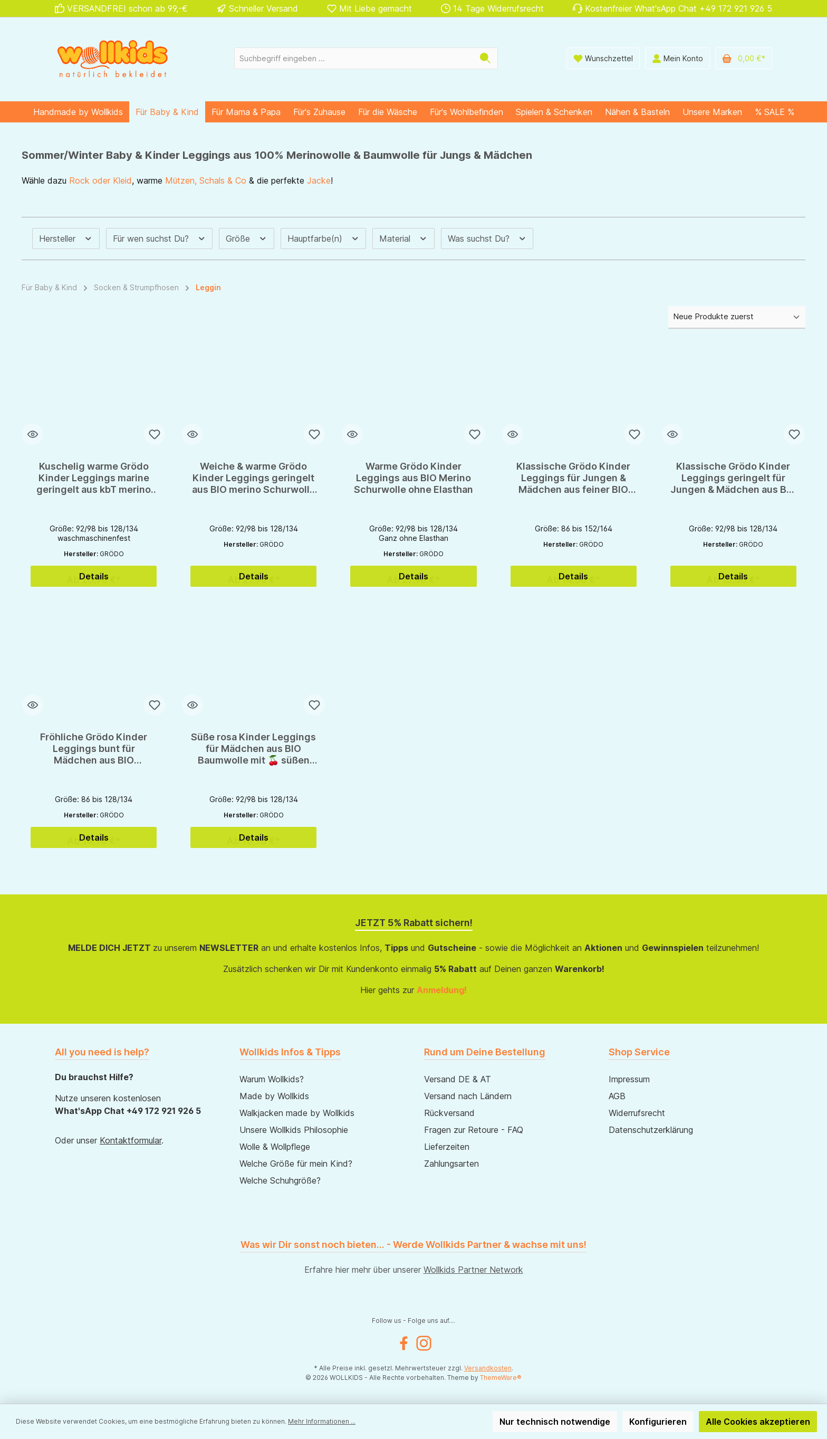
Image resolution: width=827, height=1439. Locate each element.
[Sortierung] (736, 317)
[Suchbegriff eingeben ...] (354, 58)
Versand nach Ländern (468, 1096)
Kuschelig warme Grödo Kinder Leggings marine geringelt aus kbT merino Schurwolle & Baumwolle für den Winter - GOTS (93, 478)
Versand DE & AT (457, 1079)
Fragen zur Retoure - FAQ (473, 1129)
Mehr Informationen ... (321, 1421)
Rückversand (449, 1113)
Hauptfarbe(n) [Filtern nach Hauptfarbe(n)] (323, 238)
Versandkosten (488, 1368)
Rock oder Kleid (100, 180)
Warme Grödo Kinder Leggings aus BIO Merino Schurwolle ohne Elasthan (413, 478)
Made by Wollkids (274, 1096)
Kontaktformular (130, 1140)
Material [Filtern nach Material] (403, 238)
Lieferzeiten (446, 1146)
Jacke (319, 180)
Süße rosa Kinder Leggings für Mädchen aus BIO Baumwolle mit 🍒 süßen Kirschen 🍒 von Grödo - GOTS (253, 748)
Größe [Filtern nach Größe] (246, 238)
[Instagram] (424, 1343)
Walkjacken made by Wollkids (296, 1113)
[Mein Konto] (677, 58)
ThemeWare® (501, 1377)
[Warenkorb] (743, 58)
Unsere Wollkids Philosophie (293, 1129)
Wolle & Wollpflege (274, 1146)
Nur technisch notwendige (554, 1421)
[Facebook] (404, 1343)
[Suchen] (485, 58)
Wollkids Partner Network (473, 1269)
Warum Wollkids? (271, 1079)
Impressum (629, 1079)
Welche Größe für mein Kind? (295, 1163)
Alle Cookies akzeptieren (758, 1421)
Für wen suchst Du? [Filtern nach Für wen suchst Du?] (159, 238)
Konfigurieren (658, 1421)
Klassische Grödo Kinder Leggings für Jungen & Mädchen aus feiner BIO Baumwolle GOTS (573, 478)
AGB (617, 1096)
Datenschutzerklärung (651, 1129)
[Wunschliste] (603, 58)
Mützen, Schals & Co (205, 180)
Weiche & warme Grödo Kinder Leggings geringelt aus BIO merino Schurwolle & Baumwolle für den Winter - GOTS (253, 478)
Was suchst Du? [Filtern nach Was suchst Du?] (487, 238)
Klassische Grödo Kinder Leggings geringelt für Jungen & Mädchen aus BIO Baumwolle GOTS (733, 478)
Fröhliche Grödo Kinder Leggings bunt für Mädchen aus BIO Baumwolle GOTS (93, 748)
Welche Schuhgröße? (280, 1180)
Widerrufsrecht (637, 1113)
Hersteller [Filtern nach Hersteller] (66, 238)
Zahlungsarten (451, 1163)
